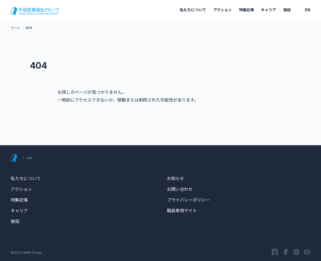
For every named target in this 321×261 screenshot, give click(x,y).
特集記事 (246, 10)
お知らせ (175, 178)
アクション (222, 10)
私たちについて (193, 10)
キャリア (268, 10)
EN (307, 10)
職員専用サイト (182, 210)
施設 (287, 10)
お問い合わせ (180, 189)
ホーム (15, 28)
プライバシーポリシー (188, 200)
